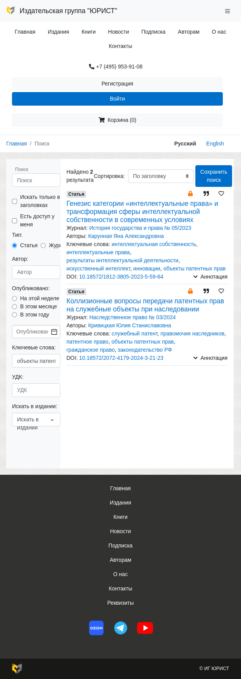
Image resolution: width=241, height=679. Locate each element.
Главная (25, 32)
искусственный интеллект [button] (98, 268)
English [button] (215, 143)
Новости (118, 32)
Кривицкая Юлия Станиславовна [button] (129, 325)
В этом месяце (38, 306)
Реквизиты (120, 603)
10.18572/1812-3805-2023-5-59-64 (121, 277)
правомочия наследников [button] (192, 333)
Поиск (21, 169)
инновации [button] (147, 268)
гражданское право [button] (91, 350)
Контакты (120, 46)
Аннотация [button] (210, 277)
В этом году (34, 314)
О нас (219, 32)
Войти (117, 99)
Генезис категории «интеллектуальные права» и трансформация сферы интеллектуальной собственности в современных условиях (142, 212)
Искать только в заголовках (40, 201)
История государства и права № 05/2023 (140, 228)
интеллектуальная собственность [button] (153, 244)
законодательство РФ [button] (145, 350)
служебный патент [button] (134, 333)
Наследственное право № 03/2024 (132, 317)
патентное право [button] (88, 342)
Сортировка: (109, 176)
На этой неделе (39, 298)
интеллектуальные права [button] (98, 252)
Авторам (189, 32)
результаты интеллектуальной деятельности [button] (122, 260)
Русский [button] (185, 143)
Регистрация (117, 83)
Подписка (154, 32)
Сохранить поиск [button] (213, 176)
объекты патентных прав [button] (194, 268)
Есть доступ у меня (37, 220)
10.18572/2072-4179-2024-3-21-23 (121, 358)
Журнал (58, 245)
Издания (58, 32)
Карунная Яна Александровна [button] (126, 236)
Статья (29, 245)
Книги (89, 32)
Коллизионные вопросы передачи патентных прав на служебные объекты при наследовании (145, 305)
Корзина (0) (118, 120)
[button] (190, 193)
